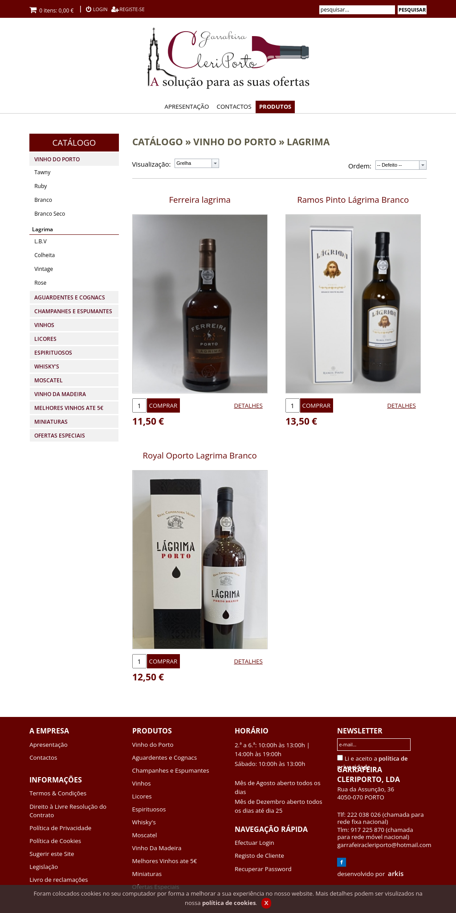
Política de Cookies (55, 841)
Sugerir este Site (51, 854)
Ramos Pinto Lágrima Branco (353, 199)
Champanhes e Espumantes (170, 770)
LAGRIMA (308, 141)
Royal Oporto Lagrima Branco (200, 455)
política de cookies (229, 903)
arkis (395, 873)
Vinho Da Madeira (157, 848)
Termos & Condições (57, 793)
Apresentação (48, 745)
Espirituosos (149, 809)
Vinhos (141, 783)
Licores (142, 796)
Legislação (43, 867)
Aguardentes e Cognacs (164, 757)
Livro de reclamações (58, 880)
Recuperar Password (263, 869)
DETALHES (248, 405)
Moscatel (144, 835)
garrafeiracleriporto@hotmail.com (384, 845)
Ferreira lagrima (200, 199)
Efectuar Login (254, 843)
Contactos (43, 757)
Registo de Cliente (259, 856)
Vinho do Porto (153, 745)
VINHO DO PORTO (235, 141)
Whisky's (144, 822)
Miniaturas (147, 874)
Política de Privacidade (60, 828)
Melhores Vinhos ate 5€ (164, 861)
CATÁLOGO (157, 141)
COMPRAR (163, 405)
